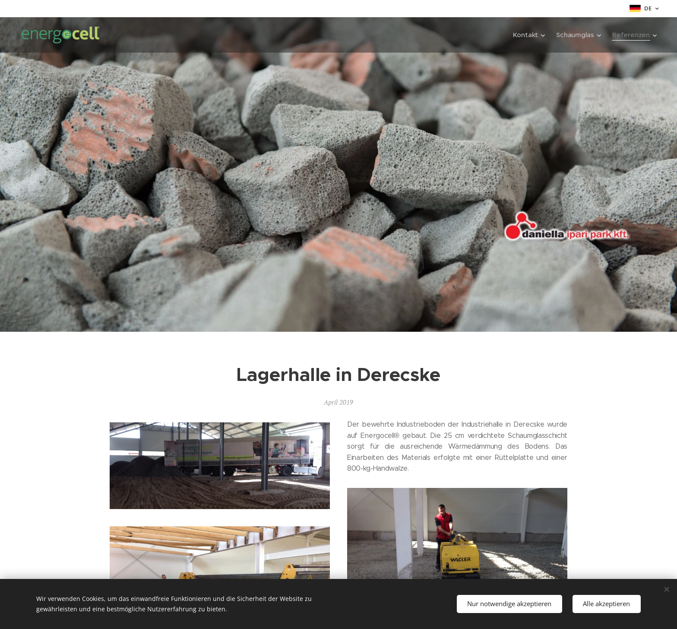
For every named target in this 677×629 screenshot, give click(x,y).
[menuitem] (527, 35)
